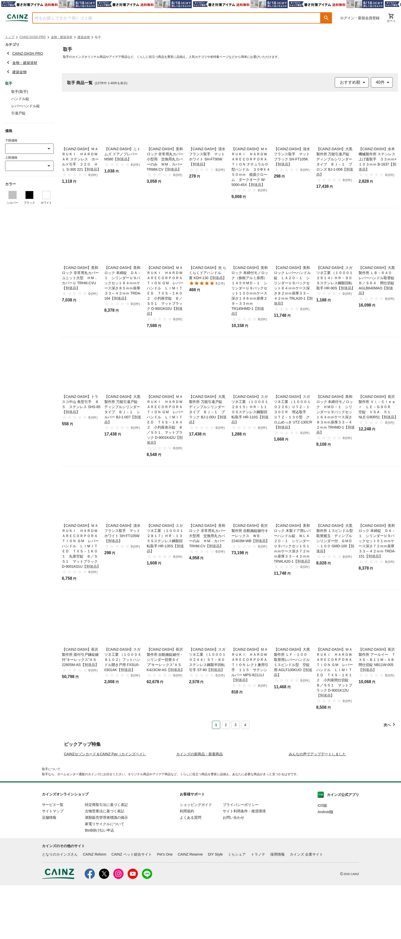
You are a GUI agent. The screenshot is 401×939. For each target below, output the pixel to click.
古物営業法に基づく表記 (104, 865)
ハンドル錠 (20, 99)
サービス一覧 (52, 858)
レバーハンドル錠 (25, 106)
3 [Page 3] (236, 725)
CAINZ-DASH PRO (32, 37)
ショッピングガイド (196, 858)
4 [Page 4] (245, 725)
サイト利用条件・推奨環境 (244, 865)
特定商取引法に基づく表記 (106, 858)
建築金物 (83, 37)
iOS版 (322, 859)
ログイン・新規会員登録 (360, 18)
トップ (9, 37)
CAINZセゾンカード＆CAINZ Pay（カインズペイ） (105, 808)
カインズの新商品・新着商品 (199, 808)
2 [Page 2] (226, 725)
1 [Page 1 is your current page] (216, 725)
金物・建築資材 (61, 37)
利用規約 (187, 865)
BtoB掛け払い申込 (99, 884)
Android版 (325, 866)
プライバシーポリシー (241, 858)
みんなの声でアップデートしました (317, 808)
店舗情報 (49, 871)
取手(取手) (19, 92)
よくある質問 (190, 871)
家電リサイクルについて (104, 878)
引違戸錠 (18, 113)
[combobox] (173, 18)
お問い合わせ (233, 871)
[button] (326, 18)
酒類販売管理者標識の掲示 (106, 871)
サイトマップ (52, 865)
